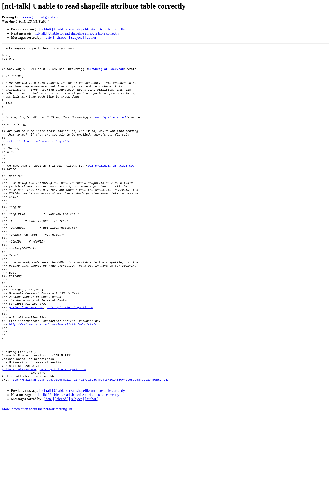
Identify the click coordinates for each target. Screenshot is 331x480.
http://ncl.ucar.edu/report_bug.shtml (39, 161)
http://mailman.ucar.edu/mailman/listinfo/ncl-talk (53, 380)
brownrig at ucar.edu (106, 74)
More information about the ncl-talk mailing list (37, 476)
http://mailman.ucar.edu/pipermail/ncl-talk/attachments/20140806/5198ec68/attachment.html (89, 446)
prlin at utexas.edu (26, 359)
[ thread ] (61, 37)
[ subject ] (76, 37)
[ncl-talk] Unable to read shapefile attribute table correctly (82, 29)
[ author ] (92, 37)
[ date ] (48, 37)
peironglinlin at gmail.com (40, 17)
